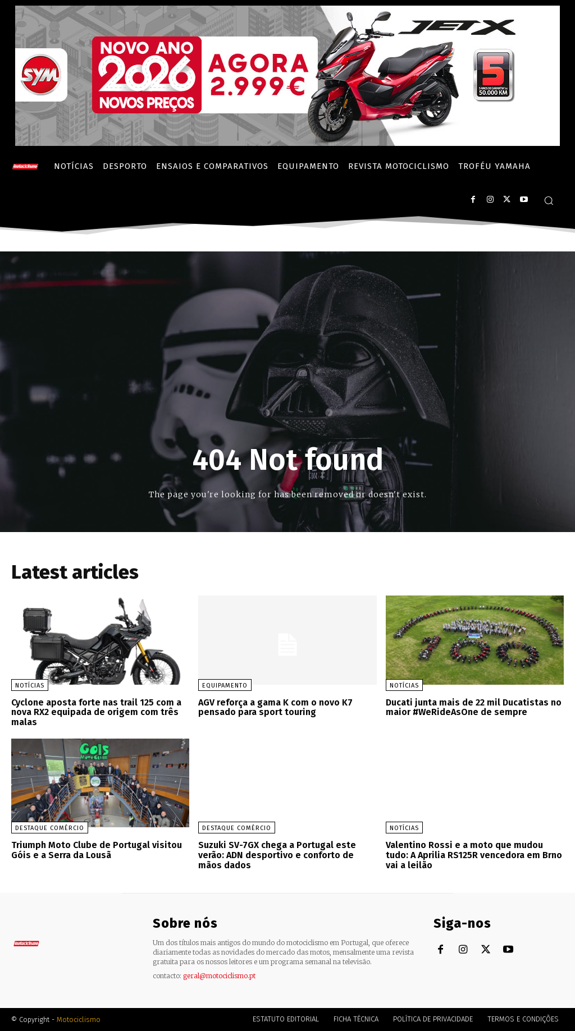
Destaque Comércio (49, 828)
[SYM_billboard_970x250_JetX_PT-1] (287, 143)
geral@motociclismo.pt (219, 975)
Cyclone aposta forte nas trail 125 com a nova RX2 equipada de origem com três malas (96, 712)
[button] (548, 200)
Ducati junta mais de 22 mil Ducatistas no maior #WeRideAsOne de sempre (474, 707)
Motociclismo (79, 1019)
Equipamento (225, 685)
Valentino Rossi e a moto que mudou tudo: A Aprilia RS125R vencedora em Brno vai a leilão (474, 855)
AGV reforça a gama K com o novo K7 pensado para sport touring (275, 707)
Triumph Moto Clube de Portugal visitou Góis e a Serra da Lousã (96, 850)
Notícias (29, 685)
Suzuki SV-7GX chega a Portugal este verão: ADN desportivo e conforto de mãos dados (277, 855)
